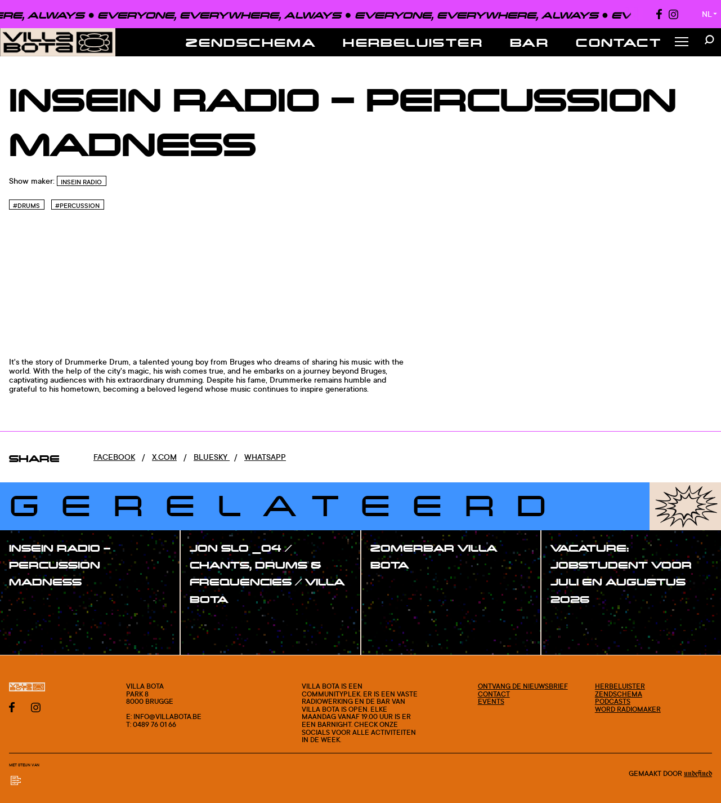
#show (34, 605)
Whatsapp (265, 456)
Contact (618, 42)
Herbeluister (413, 42)
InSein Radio (81, 182)
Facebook (114, 456)
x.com (164, 456)
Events (491, 701)
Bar (529, 42)
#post (394, 587)
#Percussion (77, 205)
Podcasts (612, 701)
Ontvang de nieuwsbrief (523, 686)
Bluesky (212, 456)
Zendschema (251, 42)
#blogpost (402, 602)
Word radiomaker (628, 709)
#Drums (26, 205)
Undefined (698, 774)
